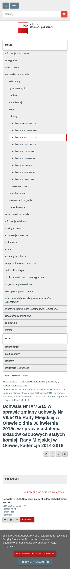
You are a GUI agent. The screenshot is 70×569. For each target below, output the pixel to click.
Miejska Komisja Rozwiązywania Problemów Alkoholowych (28, 300)
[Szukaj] (64, 14)
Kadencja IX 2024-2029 (24, 123)
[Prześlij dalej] (46, 454)
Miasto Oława (12, 67)
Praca (8, 249)
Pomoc (8, 330)
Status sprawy (12, 354)
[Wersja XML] (58, 454)
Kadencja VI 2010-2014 (24, 144)
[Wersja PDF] (52, 454)
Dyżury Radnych (16, 88)
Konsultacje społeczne (16, 235)
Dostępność (11, 60)
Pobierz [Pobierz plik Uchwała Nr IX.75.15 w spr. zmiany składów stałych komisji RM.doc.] (27, 520)
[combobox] (32, 14)
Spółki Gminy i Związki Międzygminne (24, 277)
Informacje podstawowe (17, 53)
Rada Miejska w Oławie (17, 74)
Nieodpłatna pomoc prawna (19, 291)
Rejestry (9, 361)
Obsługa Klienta (13, 228)
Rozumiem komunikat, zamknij (35, 553)
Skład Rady (14, 81)
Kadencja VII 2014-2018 (24, 137)
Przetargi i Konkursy (15, 256)
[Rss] (6, 5)
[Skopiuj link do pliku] (10, 519)
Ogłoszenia (11, 242)
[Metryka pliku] (5, 519)
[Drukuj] (65, 454)
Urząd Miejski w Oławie (17, 214)
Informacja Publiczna (16, 221)
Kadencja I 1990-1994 (23, 179)
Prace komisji (15, 102)
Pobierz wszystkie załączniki (44, 492)
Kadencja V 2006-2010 (23, 151)
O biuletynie (11, 323)
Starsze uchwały (20, 186)
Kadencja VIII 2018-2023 (24, 130)
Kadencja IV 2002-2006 (24, 158)
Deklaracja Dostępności (17, 368)
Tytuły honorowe (16, 193)
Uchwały (12, 116)
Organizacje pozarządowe (18, 284)
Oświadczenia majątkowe (18, 316)
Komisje (12, 95)
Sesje (11, 109)
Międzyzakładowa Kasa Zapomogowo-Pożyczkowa (31, 309)
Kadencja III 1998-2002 (24, 165)
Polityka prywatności (35, 562)
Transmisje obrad (17, 207)
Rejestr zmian (12, 347)
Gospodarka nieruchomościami (21, 263)
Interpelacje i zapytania (20, 200)
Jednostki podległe (14, 270)
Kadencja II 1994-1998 (23, 172)
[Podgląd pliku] (16, 519)
